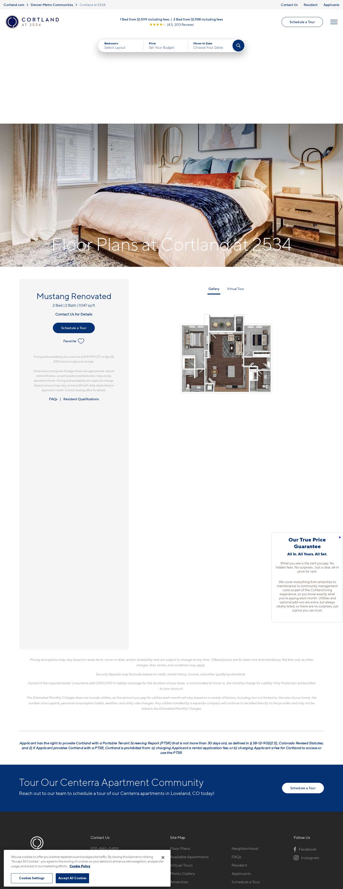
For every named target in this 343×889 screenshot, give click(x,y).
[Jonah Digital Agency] (313, 845)
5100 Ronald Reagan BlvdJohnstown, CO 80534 (114, 770)
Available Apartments (189, 767)
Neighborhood (245, 759)
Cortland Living (184, 800)
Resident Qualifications (81, 310)
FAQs (53, 310)
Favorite (74, 251)
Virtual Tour (235, 199)
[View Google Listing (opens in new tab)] (171, 24)
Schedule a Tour (302, 22)
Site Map (192, 848)
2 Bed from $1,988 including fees (198, 19)
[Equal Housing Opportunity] (93, 785)
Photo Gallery (182, 784)
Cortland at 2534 (93, 5)
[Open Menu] (334, 22)
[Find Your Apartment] (238, 46)
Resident (311, 5)
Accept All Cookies (72, 878)
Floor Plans (180, 759)
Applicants (331, 5)
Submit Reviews (170, 848)
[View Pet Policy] (131, 785)
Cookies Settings (31, 878)
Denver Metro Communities (52, 5)
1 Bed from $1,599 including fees (144, 19)
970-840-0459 (105, 759)
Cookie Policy (80, 866)
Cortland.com (14, 5)
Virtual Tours (181, 775)
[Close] (163, 857)
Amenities (179, 792)
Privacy (149, 848)
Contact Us (289, 5)
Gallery (213, 199)
